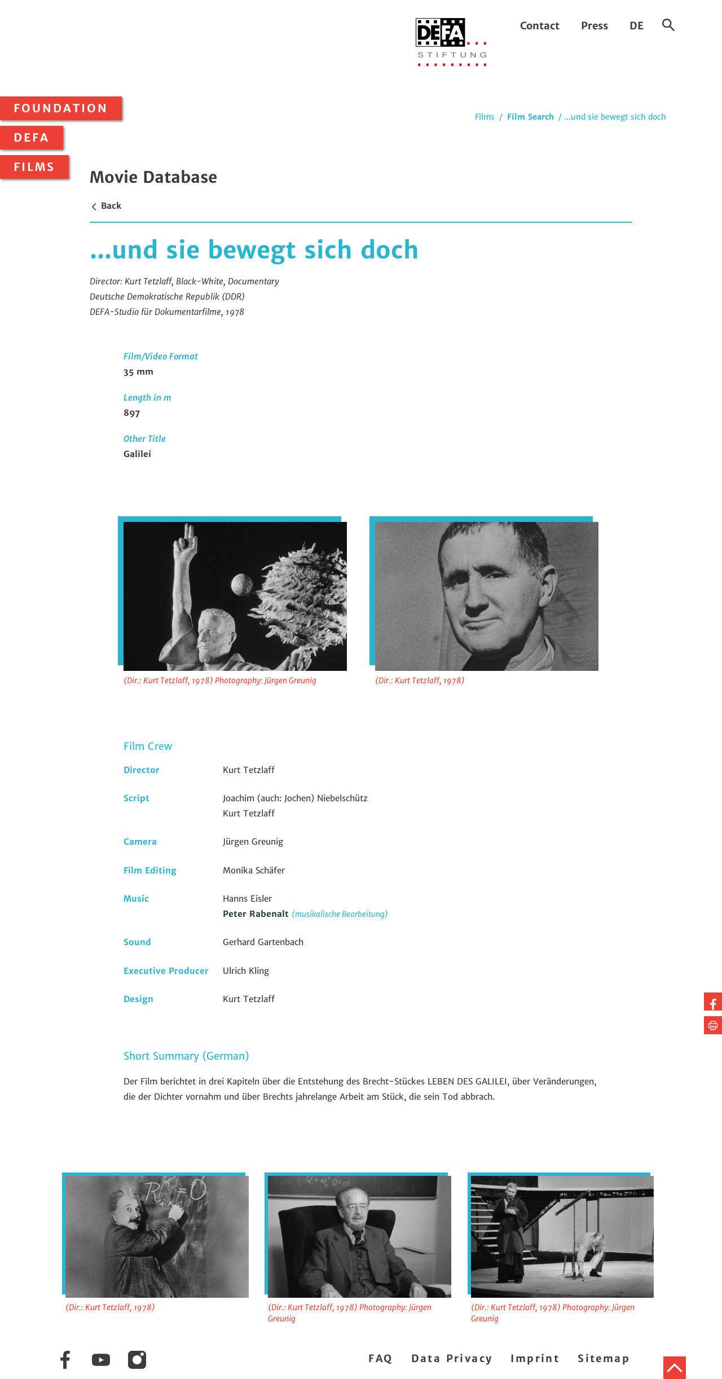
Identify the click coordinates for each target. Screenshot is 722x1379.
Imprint (535, 1358)
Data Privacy (452, 1358)
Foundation (61, 108)
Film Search (530, 117)
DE (636, 25)
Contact (540, 25)
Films (34, 167)
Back (105, 205)
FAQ (380, 1358)
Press (594, 25)
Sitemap (604, 1358)
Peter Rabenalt (257, 913)
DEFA (32, 137)
